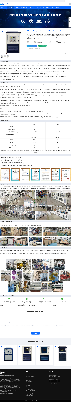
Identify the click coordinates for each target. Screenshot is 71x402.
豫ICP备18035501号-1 (4, 393)
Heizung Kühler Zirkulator (26, 27)
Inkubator (27, 386)
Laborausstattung (16, 27)
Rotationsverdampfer (30, 376)
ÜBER (52, 7)
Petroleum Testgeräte (30, 395)
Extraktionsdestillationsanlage (31, 373)
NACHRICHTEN (24, 7)
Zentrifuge (28, 382)
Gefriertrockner (29, 379)
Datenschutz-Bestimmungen (5, 390)
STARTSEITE (3, 7)
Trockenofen (28, 385)
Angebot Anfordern (32, 45)
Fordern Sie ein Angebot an (54, 383)
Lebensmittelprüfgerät (30, 393)
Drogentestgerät (29, 391)
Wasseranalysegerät (30, 396)
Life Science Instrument (30, 390)
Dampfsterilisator (29, 381)
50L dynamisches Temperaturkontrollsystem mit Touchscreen (62, 364)
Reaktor (27, 375)
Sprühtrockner (28, 380)
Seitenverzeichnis (3, 391)
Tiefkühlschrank (29, 388)
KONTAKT (58, 7)
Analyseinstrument (29, 394)
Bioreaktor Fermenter (30, 377)
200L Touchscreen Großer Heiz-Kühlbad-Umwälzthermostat (27, 364)
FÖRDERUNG (31, 7)
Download (67, 54)
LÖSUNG (17, 7)
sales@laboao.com (59, 1)
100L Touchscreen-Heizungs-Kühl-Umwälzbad (44, 364)
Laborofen (28, 384)
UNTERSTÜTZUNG (40, 7)
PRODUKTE (10, 7)
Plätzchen (14, 390)
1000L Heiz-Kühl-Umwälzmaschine (8, 363)
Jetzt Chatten (42, 45)
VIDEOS (47, 7)
